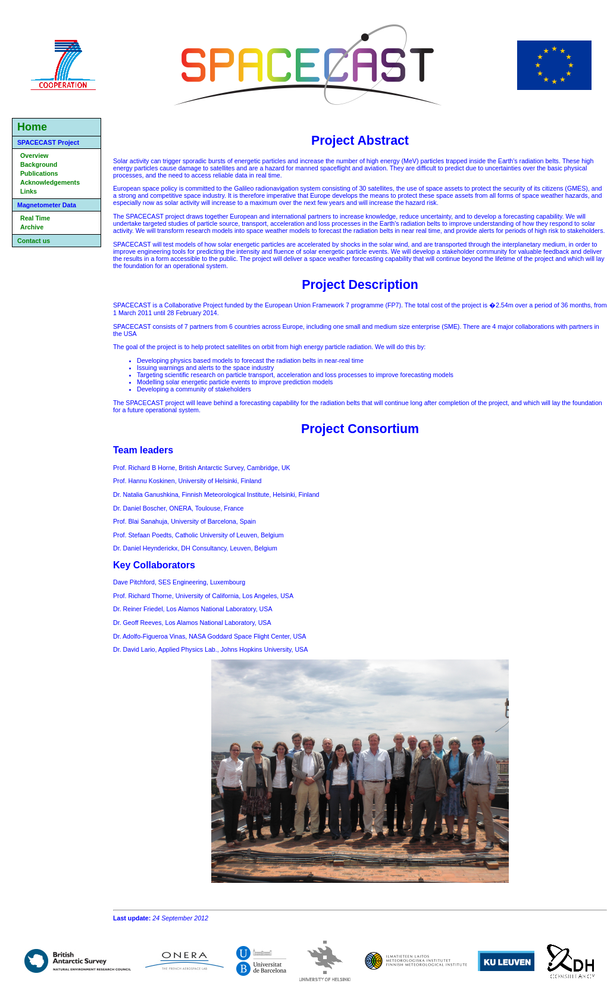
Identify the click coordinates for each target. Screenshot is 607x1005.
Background (38, 164)
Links (28, 191)
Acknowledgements (50, 182)
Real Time (35, 218)
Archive (31, 227)
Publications (39, 173)
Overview (34, 155)
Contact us (33, 240)
